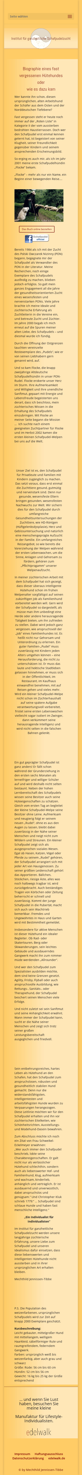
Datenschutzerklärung (28, 1458)
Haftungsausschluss (49, 1454)
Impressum (22, 1454)
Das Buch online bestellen (37, 229)
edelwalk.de (56, 1458)
